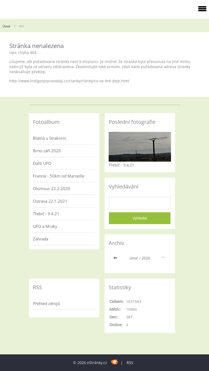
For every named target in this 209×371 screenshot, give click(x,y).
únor (134, 258)
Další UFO (42, 163)
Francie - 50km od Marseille (58, 176)
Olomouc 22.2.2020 (51, 188)
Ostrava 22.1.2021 (50, 201)
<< (116, 258)
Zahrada (40, 239)
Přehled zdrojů (46, 303)
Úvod (6, 26)
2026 (146, 258)
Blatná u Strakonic (49, 138)
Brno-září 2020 (47, 150)
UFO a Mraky (45, 226)
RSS (130, 362)
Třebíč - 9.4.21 (46, 213)
